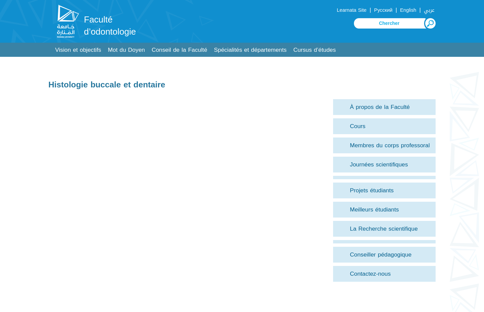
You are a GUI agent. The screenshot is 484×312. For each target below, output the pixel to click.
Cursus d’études (314, 49)
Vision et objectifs (78, 49)
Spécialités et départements (250, 49)
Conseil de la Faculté (179, 49)
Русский (383, 10)
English (408, 10)
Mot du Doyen (126, 49)
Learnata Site (351, 10)
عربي (429, 10)
